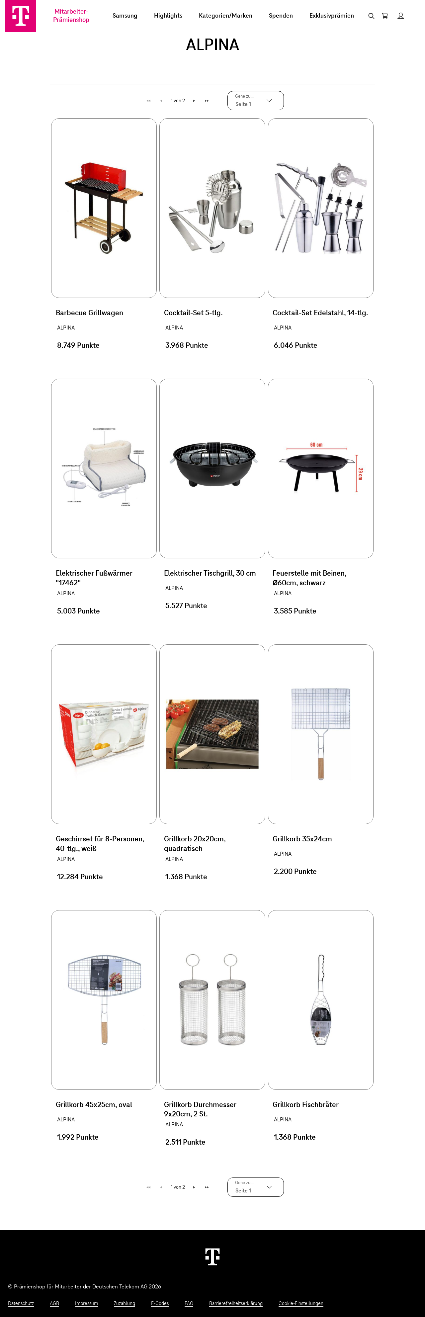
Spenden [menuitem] (281, 16)
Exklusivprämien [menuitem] (331, 16)
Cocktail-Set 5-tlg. (193, 313)
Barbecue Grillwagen (89, 313)
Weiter (195, 101)
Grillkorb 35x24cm (302, 839)
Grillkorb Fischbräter (306, 1105)
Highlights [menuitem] (168, 16)
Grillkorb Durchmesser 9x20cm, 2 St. (200, 1110)
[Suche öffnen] (370, 16)
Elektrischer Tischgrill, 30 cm (210, 574)
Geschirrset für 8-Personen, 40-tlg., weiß (100, 844)
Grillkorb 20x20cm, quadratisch (194, 844)
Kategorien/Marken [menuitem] (225, 16)
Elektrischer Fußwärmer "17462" (94, 578)
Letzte (207, 101)
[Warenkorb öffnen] (385, 16)
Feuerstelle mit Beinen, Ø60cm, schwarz (309, 578)
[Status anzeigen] (401, 16)
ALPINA (66, 328)
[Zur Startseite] (20, 16)
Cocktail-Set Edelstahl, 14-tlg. (320, 313)
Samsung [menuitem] (125, 16)
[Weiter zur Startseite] (212, 1256)
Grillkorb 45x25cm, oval (94, 1105)
